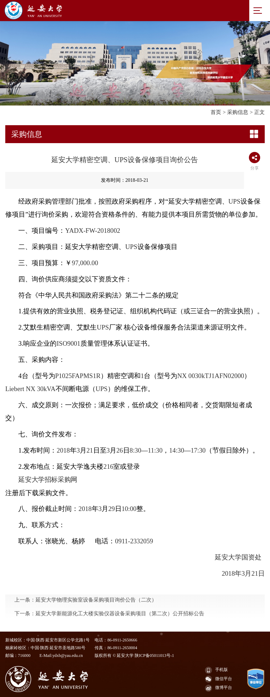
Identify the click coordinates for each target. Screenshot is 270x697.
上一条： (85, 625)
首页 (216, 112)
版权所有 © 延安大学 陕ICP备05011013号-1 (134, 655)
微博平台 (218, 688)
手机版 (216, 670)
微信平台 (218, 679)
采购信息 (237, 112)
